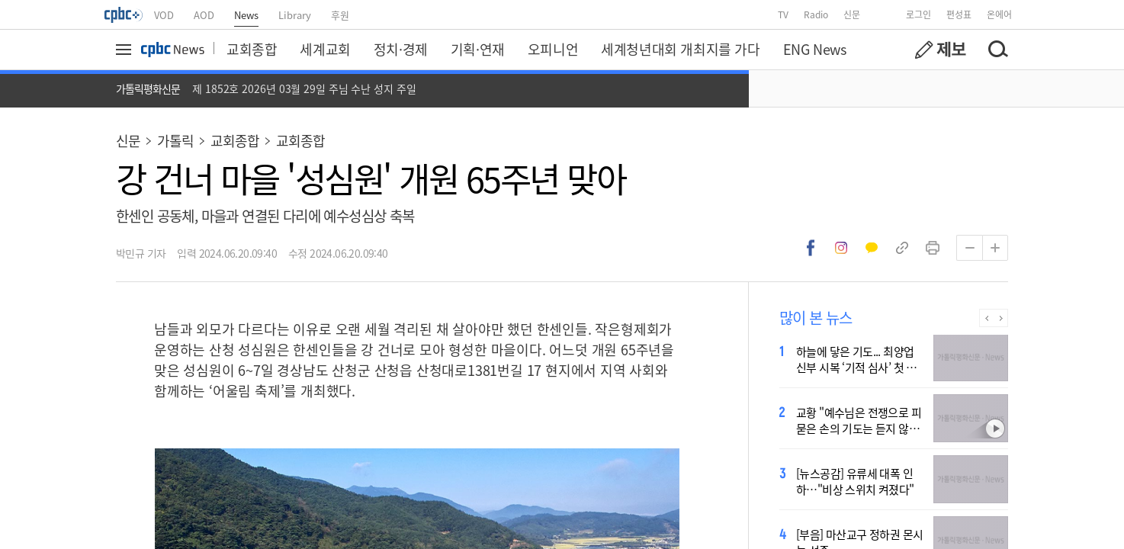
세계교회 (325, 49)
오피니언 (553, 49)
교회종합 (251, 49)
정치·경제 (401, 49)
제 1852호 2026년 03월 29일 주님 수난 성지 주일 (304, 88)
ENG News (814, 49)
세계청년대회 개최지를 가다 (680, 49)
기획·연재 (478, 49)
